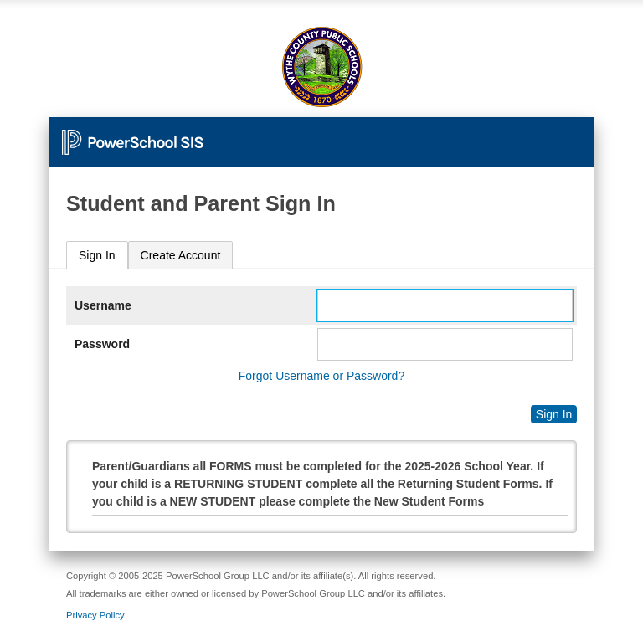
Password (102, 344)
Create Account (181, 255)
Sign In (97, 255)
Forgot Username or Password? (321, 375)
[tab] (97, 255)
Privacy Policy (95, 615)
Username (103, 305)
